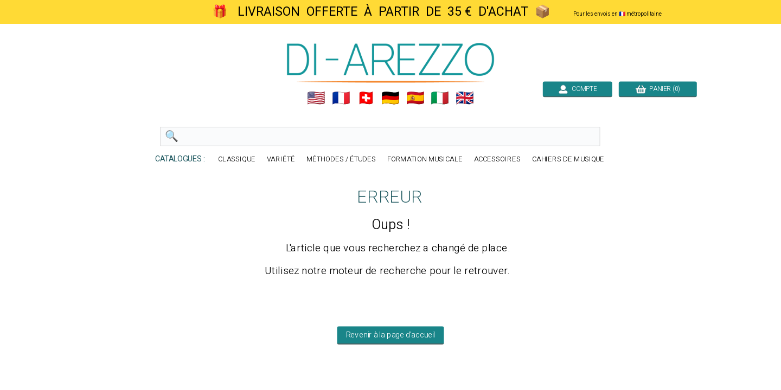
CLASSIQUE (236, 159)
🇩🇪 (390, 98)
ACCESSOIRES (497, 159)
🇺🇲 (316, 98)
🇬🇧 (465, 98)
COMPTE (577, 89)
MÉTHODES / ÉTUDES (341, 159)
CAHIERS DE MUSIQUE (568, 159)
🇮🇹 (440, 98)
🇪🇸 (415, 98)
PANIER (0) (658, 89)
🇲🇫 (341, 98)
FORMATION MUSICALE (425, 159)
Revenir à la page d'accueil (391, 335)
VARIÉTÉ (281, 159)
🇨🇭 (366, 98)
